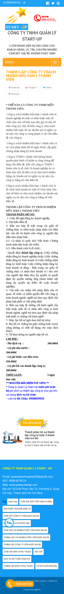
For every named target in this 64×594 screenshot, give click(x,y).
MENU (9, 62)
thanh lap (12, 501)
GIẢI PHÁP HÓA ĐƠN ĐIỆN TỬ (17, 509)
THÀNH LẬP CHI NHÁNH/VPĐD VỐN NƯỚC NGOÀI (26, 537)
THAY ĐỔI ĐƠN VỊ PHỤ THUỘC (17, 552)
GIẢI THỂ (38, 552)
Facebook (14, 87)
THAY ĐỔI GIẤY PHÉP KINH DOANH (36, 501)
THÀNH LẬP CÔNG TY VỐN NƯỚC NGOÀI (22, 544)
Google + (31, 87)
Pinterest (14, 94)
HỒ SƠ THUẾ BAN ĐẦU (47, 566)
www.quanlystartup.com (23, 484)
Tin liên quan (32, 422)
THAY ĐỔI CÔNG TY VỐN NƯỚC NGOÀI (21, 516)
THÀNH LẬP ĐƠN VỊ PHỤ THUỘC (18, 566)
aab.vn (38, 590)
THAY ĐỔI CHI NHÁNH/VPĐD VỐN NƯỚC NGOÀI (25, 530)
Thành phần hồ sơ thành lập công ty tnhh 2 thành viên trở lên (40, 435)
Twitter (47, 87)
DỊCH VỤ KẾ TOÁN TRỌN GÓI (17, 559)
